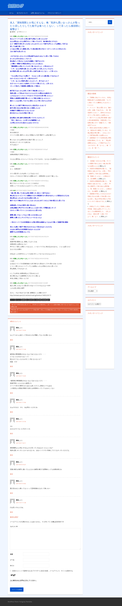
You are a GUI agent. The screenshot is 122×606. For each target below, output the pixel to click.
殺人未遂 (36, 300)
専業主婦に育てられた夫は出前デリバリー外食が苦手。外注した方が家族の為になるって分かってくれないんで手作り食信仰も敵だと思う (45, 311)
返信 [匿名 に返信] (11, 340)
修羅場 (13, 32)
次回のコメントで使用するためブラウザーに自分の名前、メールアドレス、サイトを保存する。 (43, 571)
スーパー (13, 300)
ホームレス (18, 300)
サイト (12, 566)
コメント (14, 526)
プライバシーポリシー (54, 13)
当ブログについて (22, 13)
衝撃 (40, 300)
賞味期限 (44, 300)
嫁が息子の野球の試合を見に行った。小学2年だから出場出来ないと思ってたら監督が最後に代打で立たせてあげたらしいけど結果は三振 (45, 306)
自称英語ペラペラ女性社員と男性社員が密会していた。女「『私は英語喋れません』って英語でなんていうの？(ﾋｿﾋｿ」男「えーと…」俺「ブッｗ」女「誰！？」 (99, 143)
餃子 (48, 300)
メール (12, 560)
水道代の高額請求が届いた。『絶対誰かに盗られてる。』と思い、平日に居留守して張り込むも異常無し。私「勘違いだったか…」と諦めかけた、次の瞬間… (100, 186)
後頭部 (31, 300)
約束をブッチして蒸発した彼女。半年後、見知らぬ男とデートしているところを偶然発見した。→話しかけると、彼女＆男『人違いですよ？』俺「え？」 (99, 211)
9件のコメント (23, 32)
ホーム (11, 13)
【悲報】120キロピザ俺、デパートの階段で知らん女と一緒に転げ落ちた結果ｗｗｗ (99, 163)
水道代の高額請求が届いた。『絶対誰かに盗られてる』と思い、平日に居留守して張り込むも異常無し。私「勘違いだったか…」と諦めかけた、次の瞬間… (99, 174)
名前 (11, 554)
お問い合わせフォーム (37, 13)
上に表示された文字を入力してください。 (23, 580)
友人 (27, 300)
